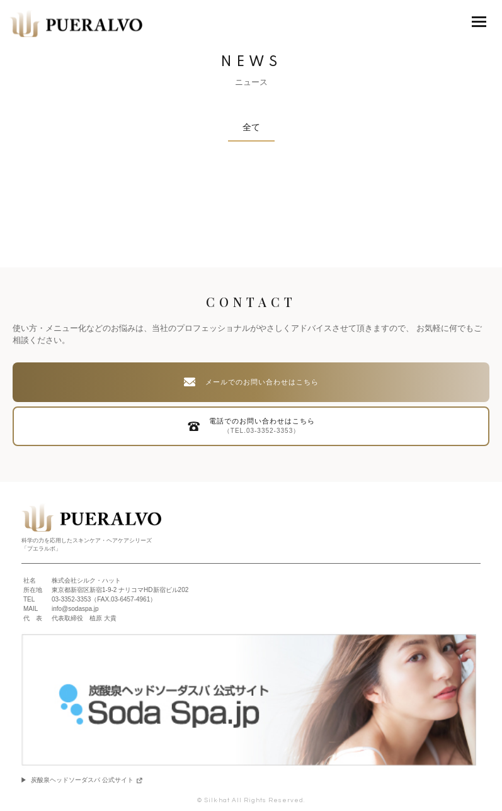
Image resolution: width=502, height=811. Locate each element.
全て (251, 127)
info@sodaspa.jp (75, 608)
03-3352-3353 (71, 599)
